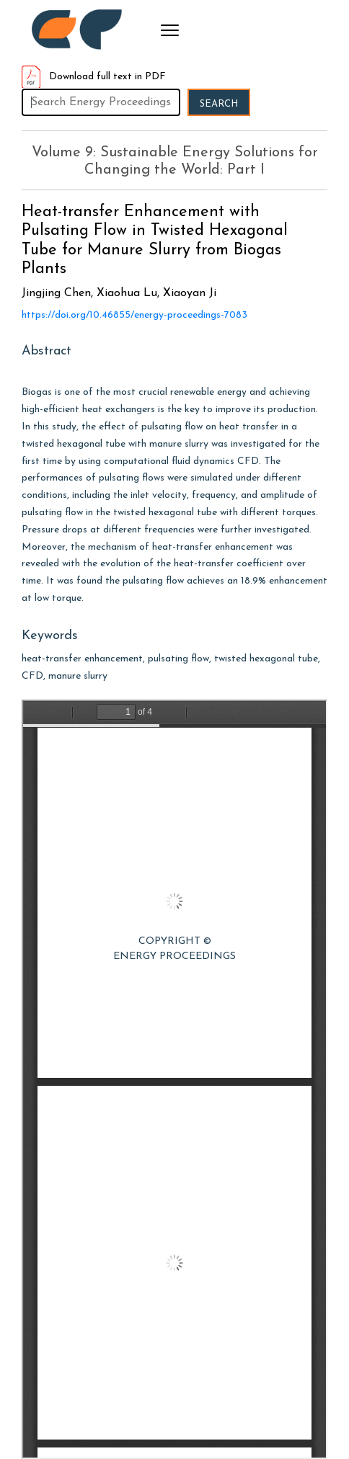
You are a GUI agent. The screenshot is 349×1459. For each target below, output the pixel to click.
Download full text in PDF (94, 76)
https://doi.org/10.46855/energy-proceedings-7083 (134, 315)
